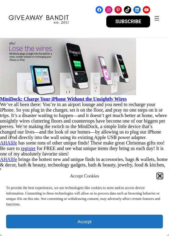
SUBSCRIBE (128, 21)
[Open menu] (156, 18)
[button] (160, 176)
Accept (85, 221)
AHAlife (8, 142)
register (28, 148)
